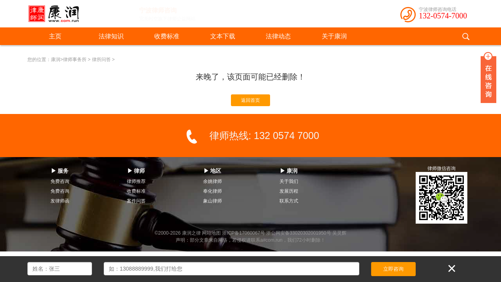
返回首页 (250, 100)
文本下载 (222, 36)
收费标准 (166, 36)
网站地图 (211, 233)
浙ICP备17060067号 (243, 233)
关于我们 (288, 181)
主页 (55, 36)
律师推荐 (136, 181)
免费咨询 (59, 181)
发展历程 (288, 191)
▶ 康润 (289, 171)
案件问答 (136, 201)
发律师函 (59, 201)
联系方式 (288, 201)
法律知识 (111, 36)
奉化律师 (212, 191)
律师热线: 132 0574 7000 (264, 135)
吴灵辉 (339, 233)
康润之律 (191, 233)
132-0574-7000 (443, 15)
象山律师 (212, 201)
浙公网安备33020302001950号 (298, 233)
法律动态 (278, 36)
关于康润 (334, 36)
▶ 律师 (136, 171)
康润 (55, 59)
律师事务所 (75, 59)
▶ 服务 (60, 171)
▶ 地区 (213, 171)
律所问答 (101, 59)
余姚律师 (212, 181)
